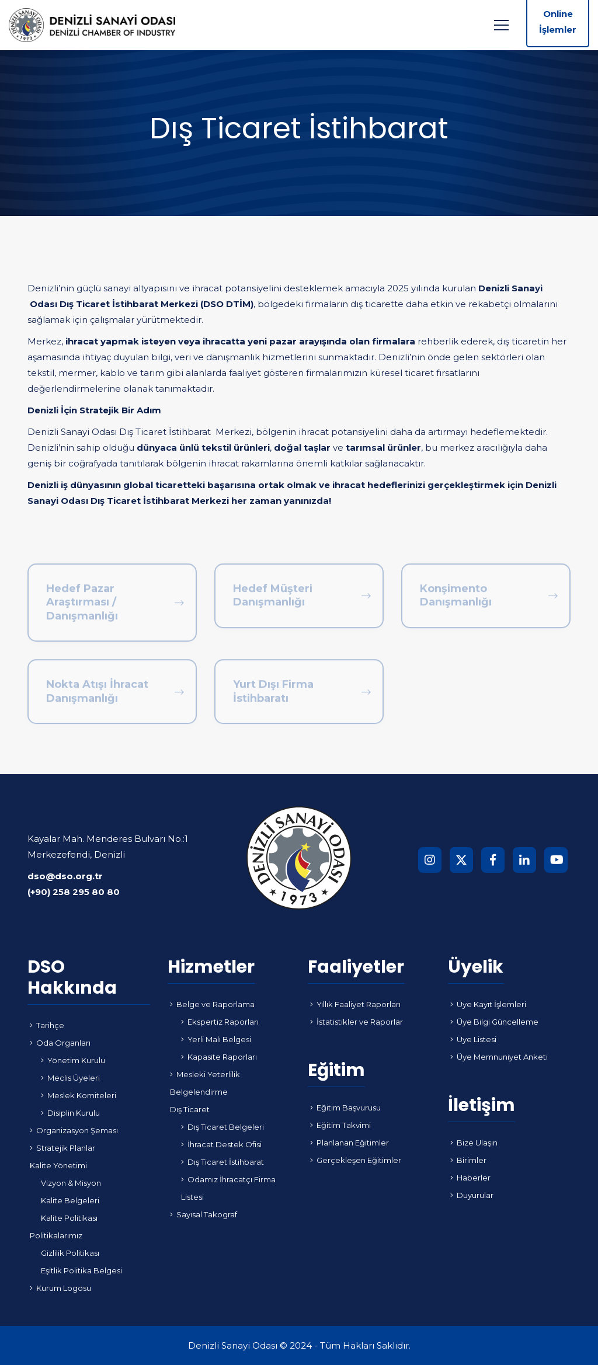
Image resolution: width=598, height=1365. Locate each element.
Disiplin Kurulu (70, 1112)
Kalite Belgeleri (70, 1200)
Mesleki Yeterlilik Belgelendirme (205, 1083)
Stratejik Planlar (62, 1147)
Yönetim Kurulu (73, 1060)
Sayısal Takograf (203, 1214)
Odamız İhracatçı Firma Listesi (228, 1188)
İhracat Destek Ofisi (221, 1144)
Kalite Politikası (69, 1218)
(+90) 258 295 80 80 (73, 891)
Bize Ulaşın (474, 1142)
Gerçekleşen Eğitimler (355, 1160)
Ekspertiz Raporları (220, 1021)
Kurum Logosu (60, 1288)
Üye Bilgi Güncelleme (494, 1021)
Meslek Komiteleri (78, 1095)
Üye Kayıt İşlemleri (488, 1004)
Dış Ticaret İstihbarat (222, 1161)
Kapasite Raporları (219, 1056)
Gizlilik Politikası (70, 1253)
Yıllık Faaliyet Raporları (355, 1004)
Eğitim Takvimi (340, 1125)
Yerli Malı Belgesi (216, 1039)
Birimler (468, 1160)
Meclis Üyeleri (70, 1077)
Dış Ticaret (190, 1109)
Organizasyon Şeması (74, 1130)
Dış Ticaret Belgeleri (222, 1126)
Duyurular (471, 1195)
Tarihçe (47, 1025)
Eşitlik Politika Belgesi (81, 1270)
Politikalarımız (56, 1235)
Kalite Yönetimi (58, 1165)
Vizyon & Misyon (71, 1183)
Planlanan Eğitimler (349, 1142)
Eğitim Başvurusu (345, 1107)
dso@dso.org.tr (65, 876)
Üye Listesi (473, 1039)
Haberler (470, 1177)
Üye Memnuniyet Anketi (499, 1056)
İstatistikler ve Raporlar (356, 1021)
